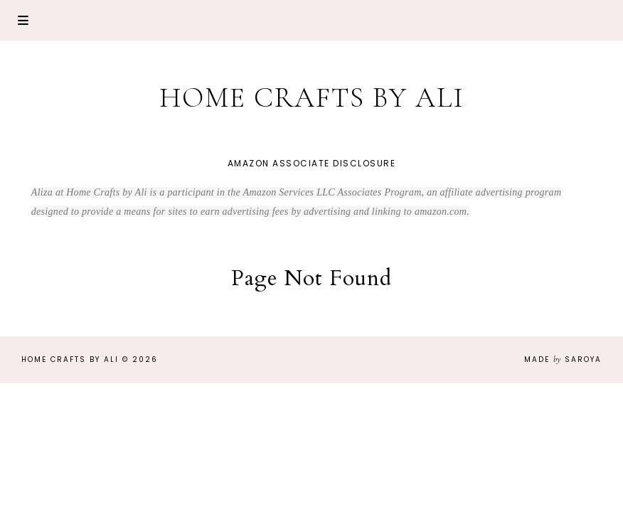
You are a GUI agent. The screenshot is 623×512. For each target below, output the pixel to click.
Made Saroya (563, 359)
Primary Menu (23, 20)
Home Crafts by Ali (311, 97)
